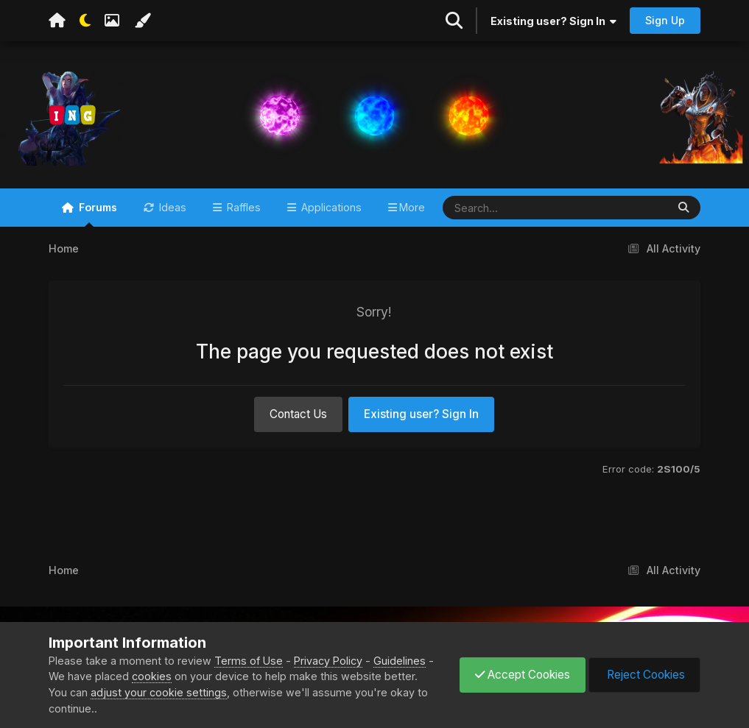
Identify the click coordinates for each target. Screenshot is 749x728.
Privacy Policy (328, 660)
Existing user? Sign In (553, 21)
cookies (152, 676)
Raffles (242, 207)
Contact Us (298, 414)
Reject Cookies (644, 675)
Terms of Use (248, 660)
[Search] (511, 207)
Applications (330, 207)
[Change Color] (142, 21)
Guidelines (399, 660)
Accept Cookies (522, 675)
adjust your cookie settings (159, 692)
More (412, 207)
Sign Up (665, 20)
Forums (96, 214)
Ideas (171, 207)
